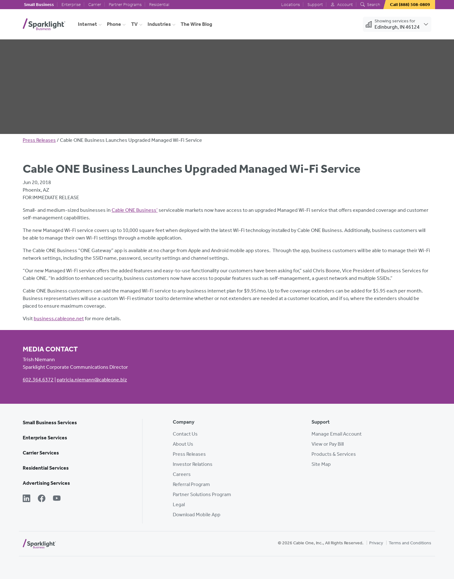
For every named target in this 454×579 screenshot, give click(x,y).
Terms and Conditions (410, 543)
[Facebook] (41, 499)
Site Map (321, 464)
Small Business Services (50, 423)
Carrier (94, 4)
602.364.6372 (38, 380)
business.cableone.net (59, 318)
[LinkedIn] (26, 499)
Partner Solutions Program (202, 494)
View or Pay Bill (327, 444)
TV (134, 24)
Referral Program (191, 484)
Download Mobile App (196, 515)
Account (341, 4)
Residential (159, 4)
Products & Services (333, 454)
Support (315, 4)
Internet (87, 24)
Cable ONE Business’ (135, 210)
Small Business (39, 4)
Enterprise (71, 4)
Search (370, 4)
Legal (179, 504)
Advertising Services (46, 483)
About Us (183, 444)
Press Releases (39, 140)
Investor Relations (192, 464)
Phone (114, 24)
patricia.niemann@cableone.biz (92, 380)
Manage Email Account (336, 434)
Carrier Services (41, 453)
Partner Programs (125, 4)
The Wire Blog (196, 24)
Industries (159, 24)
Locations (290, 4)
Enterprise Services (45, 438)
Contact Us (185, 434)
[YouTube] (57, 499)
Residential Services (46, 468)
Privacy (376, 543)
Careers (182, 474)
